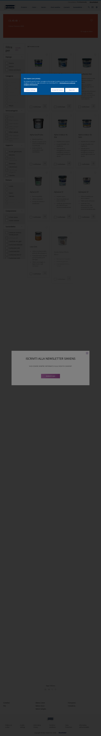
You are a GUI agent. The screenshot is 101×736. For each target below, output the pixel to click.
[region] (51, 84)
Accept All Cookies (57, 90)
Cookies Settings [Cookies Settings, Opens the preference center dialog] (31, 90)
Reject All (72, 90)
